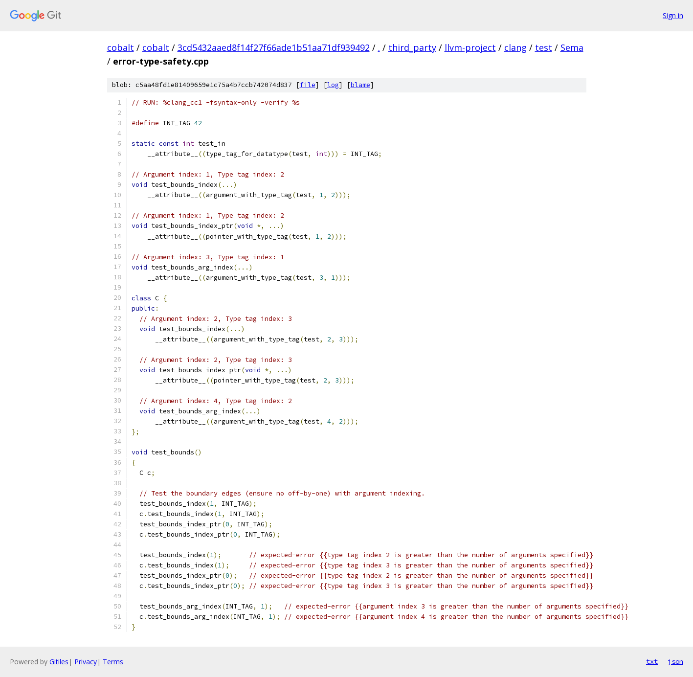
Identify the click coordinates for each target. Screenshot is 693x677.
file (307, 85)
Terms (113, 661)
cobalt (120, 47)
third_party (412, 47)
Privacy (85, 661)
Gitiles (58, 661)
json (675, 661)
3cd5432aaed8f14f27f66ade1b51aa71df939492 (274, 47)
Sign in (673, 15)
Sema (571, 47)
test (543, 47)
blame (360, 85)
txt (652, 661)
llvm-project (470, 47)
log (333, 85)
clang (515, 47)
